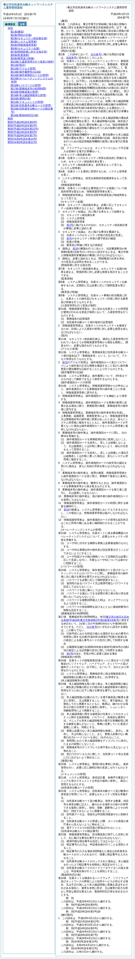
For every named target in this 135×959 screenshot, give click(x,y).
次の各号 (96, 54)
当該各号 (71, 57)
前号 (69, 238)
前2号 (70, 225)
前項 (75, 248)
